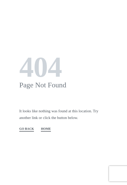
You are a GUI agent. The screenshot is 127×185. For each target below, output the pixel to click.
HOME (46, 129)
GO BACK (26, 129)
